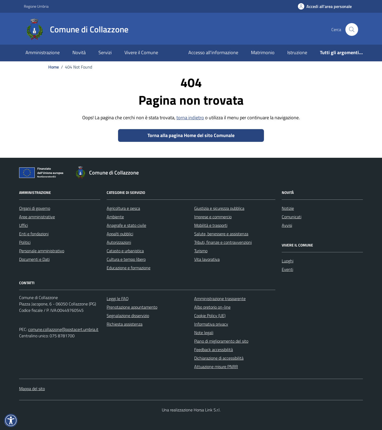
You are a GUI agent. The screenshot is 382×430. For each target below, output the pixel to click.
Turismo (200, 251)
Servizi (105, 52)
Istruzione (297, 52)
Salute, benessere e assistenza (221, 234)
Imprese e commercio (213, 217)
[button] (11, 420)
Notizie (288, 208)
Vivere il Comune (141, 52)
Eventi (287, 269)
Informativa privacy (211, 324)
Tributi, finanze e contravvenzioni (223, 242)
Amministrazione (42, 52)
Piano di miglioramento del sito (221, 341)
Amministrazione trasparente (220, 298)
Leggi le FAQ (118, 298)
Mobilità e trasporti (210, 225)
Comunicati (291, 217)
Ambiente (115, 217)
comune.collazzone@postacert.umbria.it (63, 329)
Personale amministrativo (41, 251)
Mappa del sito (32, 388)
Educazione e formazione (128, 268)
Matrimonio (263, 52)
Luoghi (287, 261)
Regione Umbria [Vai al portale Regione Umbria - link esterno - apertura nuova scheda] (36, 6)
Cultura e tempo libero (126, 259)
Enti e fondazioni (34, 234)
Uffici (23, 225)
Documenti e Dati (34, 259)
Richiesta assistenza (124, 324)
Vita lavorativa (207, 259)
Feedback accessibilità (213, 349)
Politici (25, 242)
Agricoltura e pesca (123, 208)
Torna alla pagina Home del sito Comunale (191, 135)
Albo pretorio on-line (212, 307)
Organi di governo (34, 208)
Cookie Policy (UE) (209, 315)
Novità (79, 52)
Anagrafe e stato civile (126, 225)
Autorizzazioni (119, 242)
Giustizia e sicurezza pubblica (219, 208)
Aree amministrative (37, 217)
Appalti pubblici (120, 234)
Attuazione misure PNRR (216, 366)
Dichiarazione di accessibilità (219, 358)
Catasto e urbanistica (125, 251)
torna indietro (190, 117)
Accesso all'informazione (213, 52)
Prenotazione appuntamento (132, 307)
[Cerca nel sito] (351, 29)
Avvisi (287, 225)
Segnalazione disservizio (128, 315)
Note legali (203, 332)
